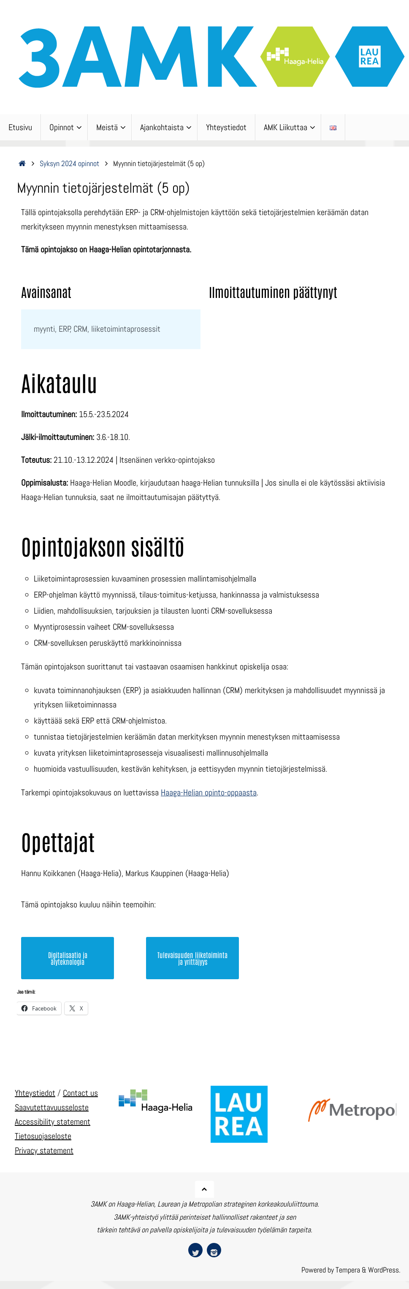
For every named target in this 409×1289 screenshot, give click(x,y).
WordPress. (384, 1270)
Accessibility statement (52, 1121)
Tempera (348, 1270)
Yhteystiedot (35, 1092)
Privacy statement (44, 1149)
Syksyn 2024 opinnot (69, 163)
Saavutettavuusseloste (52, 1106)
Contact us (80, 1092)
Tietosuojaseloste (43, 1135)
